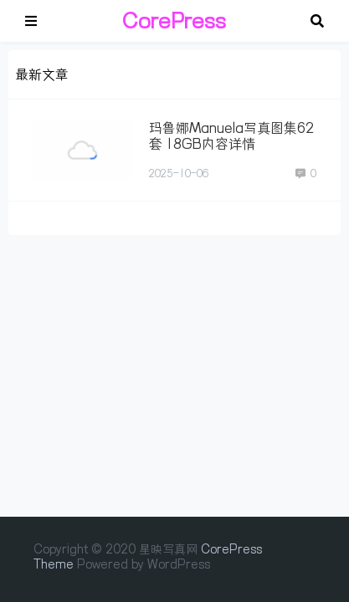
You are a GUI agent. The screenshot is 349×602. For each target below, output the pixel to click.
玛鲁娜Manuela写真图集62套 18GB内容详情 (231, 136)
